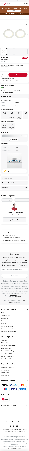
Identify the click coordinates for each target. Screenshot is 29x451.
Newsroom (10, 356)
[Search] (24, 4)
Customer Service (8, 309)
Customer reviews (6, 353)
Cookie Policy (15, 431)
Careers (3, 356)
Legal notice (5, 375)
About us (4, 340)
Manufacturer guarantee (8, 331)
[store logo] (8, 4)
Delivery (3, 321)
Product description (8, 183)
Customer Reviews (8, 405)
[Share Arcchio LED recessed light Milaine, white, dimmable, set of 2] (27, 25)
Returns (3, 323)
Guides (11, 359)
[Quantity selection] (4, 75)
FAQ (2, 313)
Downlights (6, 17)
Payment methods (7, 326)
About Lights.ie (7, 337)
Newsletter (4, 343)
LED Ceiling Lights (7, 200)
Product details (7, 178)
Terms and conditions (7, 367)
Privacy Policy (8, 431)
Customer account (7, 329)
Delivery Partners (8, 395)
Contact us (4, 318)
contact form (13, 295)
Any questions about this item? (16, 171)
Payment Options (8, 380)
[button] (3, 51)
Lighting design (10, 351)
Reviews (5, 187)
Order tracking (5, 315)
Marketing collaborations (9, 345)
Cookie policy (5, 373)
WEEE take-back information (14, 434)
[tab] (14, 320)
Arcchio (17, 102)
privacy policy (18, 296)
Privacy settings (5, 429)
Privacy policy (5, 370)
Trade (3, 351)
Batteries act (22, 431)
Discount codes (6, 348)
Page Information (8, 364)
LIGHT (13, 11)
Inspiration (4, 359)
